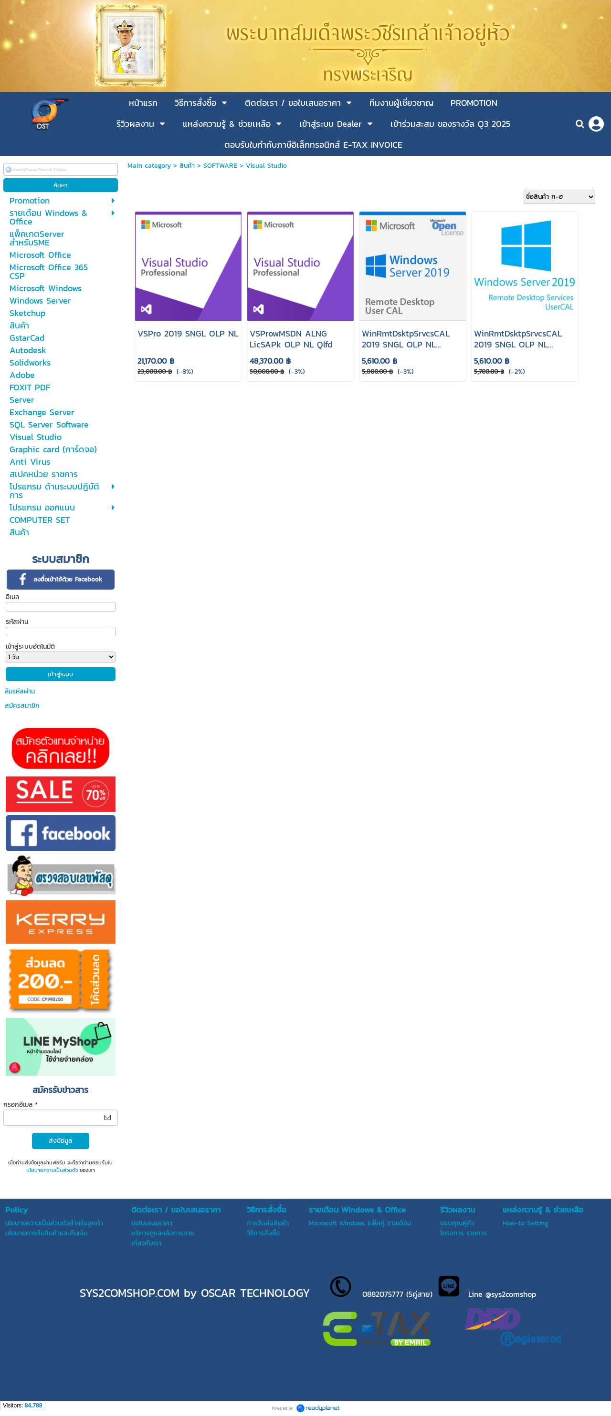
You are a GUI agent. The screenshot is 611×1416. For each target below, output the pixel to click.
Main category (149, 166)
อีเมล (12, 597)
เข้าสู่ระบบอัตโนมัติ (30, 647)
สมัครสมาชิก (22, 706)
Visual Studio (266, 166)
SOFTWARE (220, 166)
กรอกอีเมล (20, 1105)
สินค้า (187, 166)
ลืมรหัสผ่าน (20, 691)
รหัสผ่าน (17, 622)
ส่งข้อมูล (60, 1141)
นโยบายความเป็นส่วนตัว (52, 1170)
